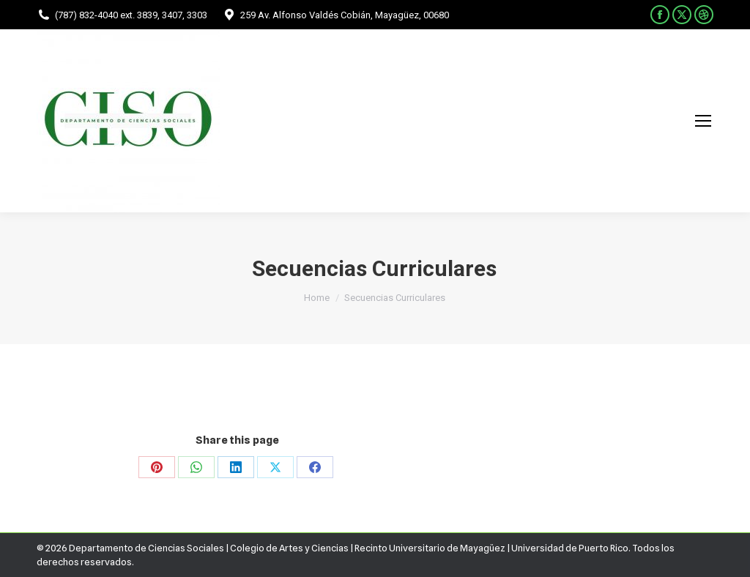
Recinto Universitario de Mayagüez (429, 548)
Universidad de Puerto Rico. (571, 548)
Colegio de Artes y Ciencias (289, 548)
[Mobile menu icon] (703, 121)
